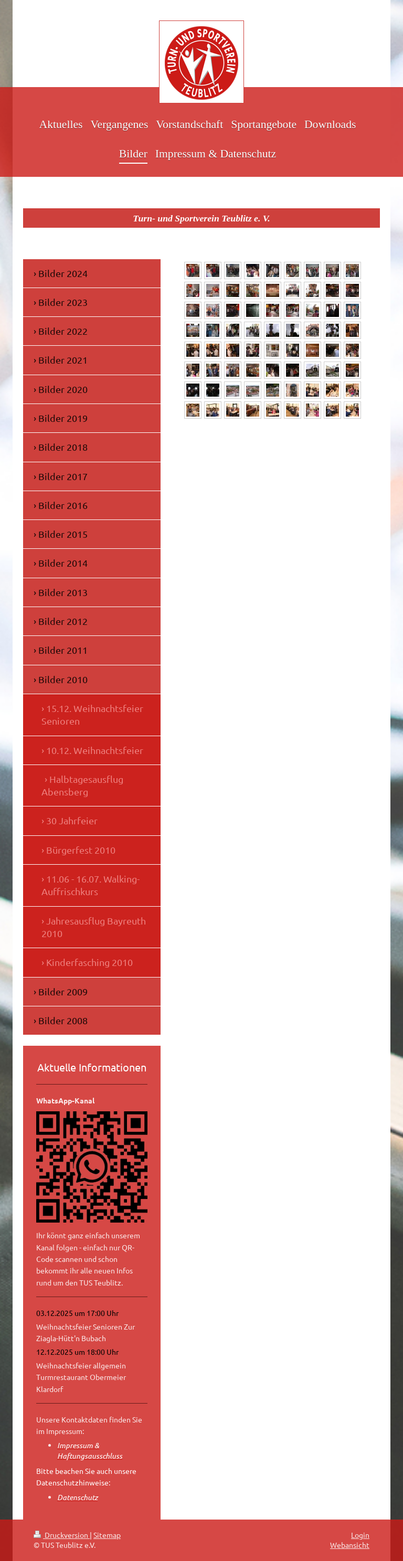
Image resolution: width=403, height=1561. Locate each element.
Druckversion (62, 1534)
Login (360, 1534)
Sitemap (107, 1534)
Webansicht (349, 1544)
